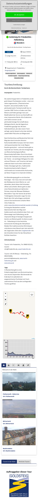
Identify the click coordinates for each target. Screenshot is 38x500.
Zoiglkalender (26, 231)
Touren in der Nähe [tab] (9, 462)
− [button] (5, 296)
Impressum (24, 28)
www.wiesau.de (9, 263)
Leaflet (33, 338)
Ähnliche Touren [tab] (24, 462)
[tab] (3, 365)
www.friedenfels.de (24, 249)
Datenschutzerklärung (16, 28)
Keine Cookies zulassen (19, 20)
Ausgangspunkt (10, 70)
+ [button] (5, 293)
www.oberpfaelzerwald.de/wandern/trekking (23, 205)
